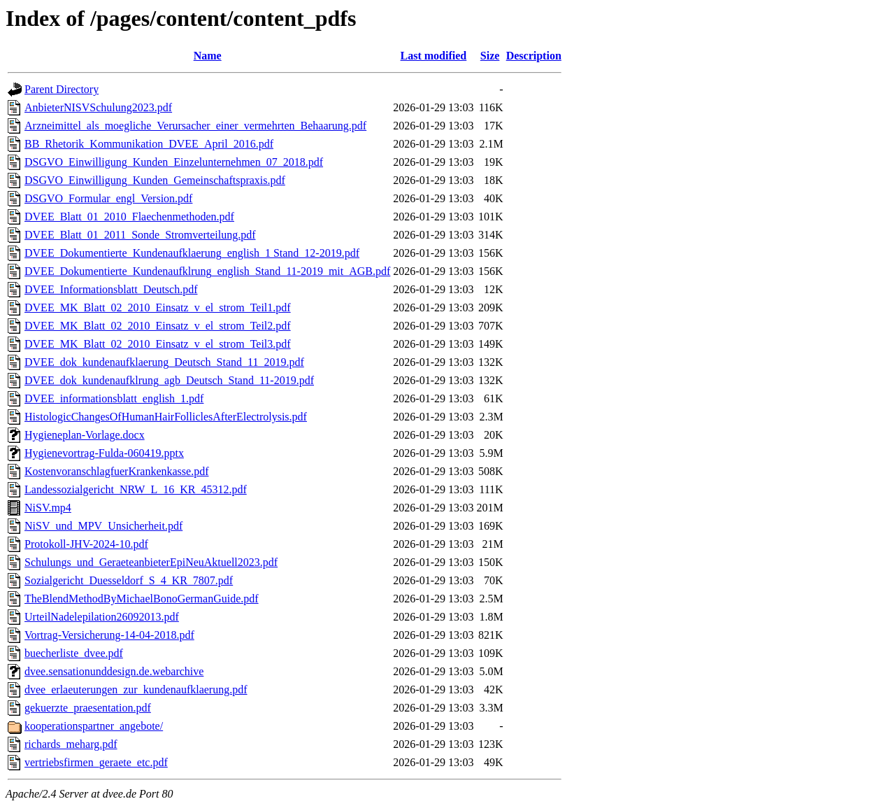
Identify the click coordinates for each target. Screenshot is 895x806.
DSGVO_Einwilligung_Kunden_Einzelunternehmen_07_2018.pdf (173, 162)
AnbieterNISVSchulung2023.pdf (98, 107)
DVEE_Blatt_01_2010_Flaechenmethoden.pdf (129, 216)
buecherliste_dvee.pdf (73, 653)
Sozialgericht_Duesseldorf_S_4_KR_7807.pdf (128, 580)
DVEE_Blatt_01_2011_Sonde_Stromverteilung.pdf (139, 235)
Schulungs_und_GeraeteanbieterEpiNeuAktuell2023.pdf (151, 562)
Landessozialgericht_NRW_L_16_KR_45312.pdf (135, 489)
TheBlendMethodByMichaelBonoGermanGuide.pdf (141, 598)
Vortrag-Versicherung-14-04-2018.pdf (109, 635)
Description (533, 56)
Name (208, 56)
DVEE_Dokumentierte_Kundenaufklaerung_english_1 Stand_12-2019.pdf (191, 253)
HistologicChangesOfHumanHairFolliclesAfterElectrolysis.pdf (165, 417)
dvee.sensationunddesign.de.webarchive (113, 671)
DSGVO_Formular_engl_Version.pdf (108, 198)
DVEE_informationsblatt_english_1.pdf (113, 398)
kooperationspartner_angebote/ (93, 726)
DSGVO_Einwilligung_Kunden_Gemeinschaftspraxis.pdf (154, 180)
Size (490, 56)
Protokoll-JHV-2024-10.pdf (86, 544)
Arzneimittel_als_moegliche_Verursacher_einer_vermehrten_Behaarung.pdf (195, 126)
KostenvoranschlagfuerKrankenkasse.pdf (116, 471)
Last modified (434, 56)
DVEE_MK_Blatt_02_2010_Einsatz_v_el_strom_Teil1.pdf (157, 307)
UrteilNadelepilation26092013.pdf (101, 617)
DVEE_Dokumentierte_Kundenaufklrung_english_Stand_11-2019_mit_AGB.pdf (207, 271)
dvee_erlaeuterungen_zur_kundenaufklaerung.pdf (136, 689)
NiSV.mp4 (47, 508)
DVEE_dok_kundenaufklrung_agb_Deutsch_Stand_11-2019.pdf (169, 380)
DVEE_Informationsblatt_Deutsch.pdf (111, 289)
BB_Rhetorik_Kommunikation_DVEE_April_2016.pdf (148, 144)
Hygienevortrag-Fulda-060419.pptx (104, 453)
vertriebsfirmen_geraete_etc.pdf (96, 762)
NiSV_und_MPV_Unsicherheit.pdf (103, 526)
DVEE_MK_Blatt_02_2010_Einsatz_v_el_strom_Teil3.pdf (157, 344)
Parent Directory (61, 89)
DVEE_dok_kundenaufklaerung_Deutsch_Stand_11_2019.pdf (164, 362)
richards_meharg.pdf (70, 744)
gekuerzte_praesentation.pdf (87, 708)
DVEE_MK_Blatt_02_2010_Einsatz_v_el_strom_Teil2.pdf (157, 326)
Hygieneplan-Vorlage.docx (84, 435)
